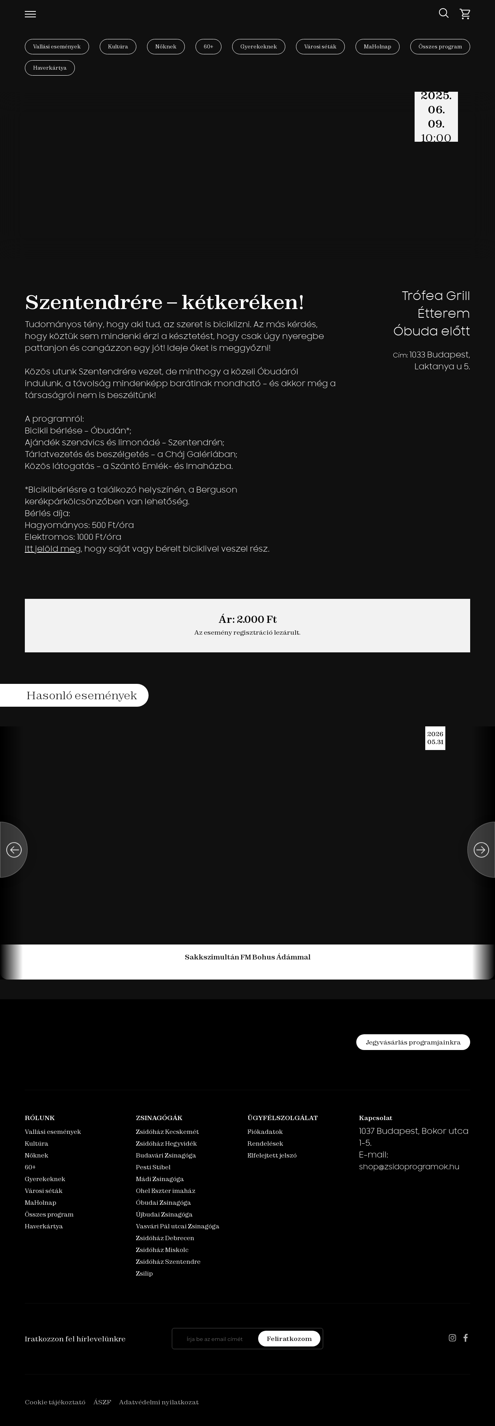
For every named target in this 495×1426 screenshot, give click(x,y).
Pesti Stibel (153, 1167)
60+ (208, 46)
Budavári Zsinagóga (166, 1155)
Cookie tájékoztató (55, 1402)
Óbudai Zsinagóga (163, 1202)
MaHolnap (377, 46)
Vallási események (57, 46)
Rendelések (265, 1143)
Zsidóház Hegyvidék (166, 1143)
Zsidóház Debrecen (165, 1238)
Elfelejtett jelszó (272, 1155)
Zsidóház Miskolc (162, 1250)
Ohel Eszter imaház (165, 1191)
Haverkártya (50, 68)
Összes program (440, 46)
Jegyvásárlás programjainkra (413, 1042)
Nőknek (166, 46)
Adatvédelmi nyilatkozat (159, 1402)
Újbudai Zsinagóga (164, 1214)
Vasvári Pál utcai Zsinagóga (178, 1226)
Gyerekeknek (258, 46)
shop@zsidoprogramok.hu (409, 1167)
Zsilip (144, 1273)
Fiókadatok (265, 1131)
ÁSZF (102, 1402)
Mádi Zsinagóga (160, 1179)
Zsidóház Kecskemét (167, 1131)
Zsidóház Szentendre (168, 1261)
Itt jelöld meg (53, 550)
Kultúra (118, 46)
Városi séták (320, 46)
